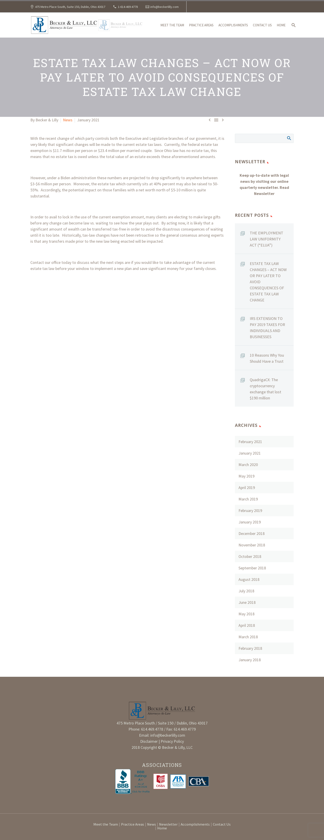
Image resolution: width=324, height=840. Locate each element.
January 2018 (249, 659)
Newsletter (168, 824)
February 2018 (250, 648)
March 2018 (248, 636)
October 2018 (249, 556)
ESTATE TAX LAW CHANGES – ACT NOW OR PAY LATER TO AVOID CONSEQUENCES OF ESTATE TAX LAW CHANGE (268, 282)
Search (289, 138)
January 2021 (249, 453)
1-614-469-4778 (128, 7)
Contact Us (262, 25)
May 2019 (246, 476)
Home (281, 25)
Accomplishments (233, 25)
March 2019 (248, 499)
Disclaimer (149, 741)
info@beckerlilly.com (164, 7)
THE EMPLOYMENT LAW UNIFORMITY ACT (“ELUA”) (266, 239)
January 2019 (249, 522)
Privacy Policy (172, 741)
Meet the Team (172, 25)
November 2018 (251, 545)
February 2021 (250, 441)
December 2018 (251, 533)
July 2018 (246, 590)
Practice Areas (201, 25)
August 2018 (248, 579)
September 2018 (252, 568)
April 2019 (246, 487)
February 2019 (250, 510)
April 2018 (246, 625)
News (67, 119)
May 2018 (246, 613)
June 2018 (247, 602)
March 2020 (248, 464)
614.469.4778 (152, 729)
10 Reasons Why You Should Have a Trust (267, 358)
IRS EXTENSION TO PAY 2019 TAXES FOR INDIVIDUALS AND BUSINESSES (267, 327)
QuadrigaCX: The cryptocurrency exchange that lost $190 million (265, 389)
